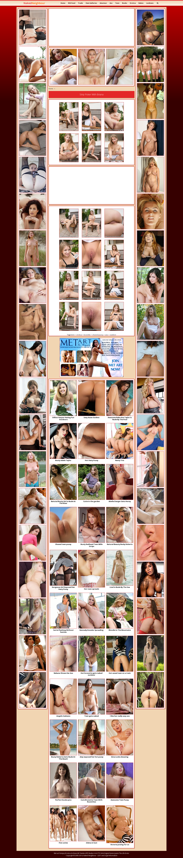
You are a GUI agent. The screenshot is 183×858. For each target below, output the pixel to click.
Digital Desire (109, 853)
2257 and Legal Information (107, 855)
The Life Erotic (124, 853)
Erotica (133, 3)
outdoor (113, 335)
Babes (141, 3)
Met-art (56, 853)
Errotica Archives (71, 853)
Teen (117, 3)
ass (106, 335)
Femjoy (62, 853)
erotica (79, 335)
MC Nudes (81, 853)
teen (73, 335)
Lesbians (150, 3)
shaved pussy (97, 335)
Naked (34, 3)
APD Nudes (89, 853)
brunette (87, 335)
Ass (111, 3)
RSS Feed (71, 3)
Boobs (124, 3)
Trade (80, 3)
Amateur (103, 3)
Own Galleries (91, 3)
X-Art (95, 853)
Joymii (116, 853)
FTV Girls (101, 853)
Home (63, 3)
